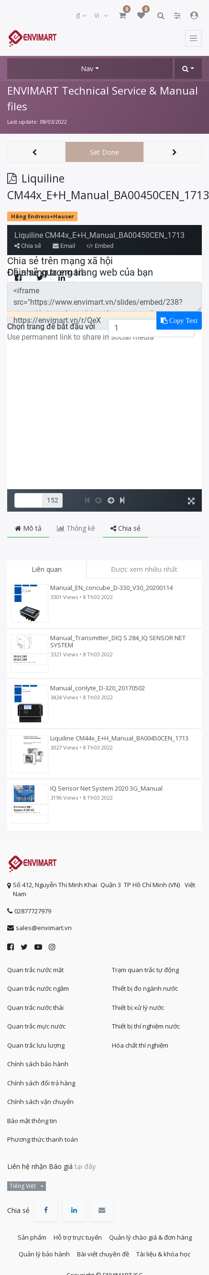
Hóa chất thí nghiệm (140, 1045)
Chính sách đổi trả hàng (41, 1083)
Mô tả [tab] (28, 528)
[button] (188, 68)
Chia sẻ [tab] (125, 528)
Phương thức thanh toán (42, 1139)
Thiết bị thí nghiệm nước (146, 1026)
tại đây (85, 1166)
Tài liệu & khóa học (163, 1254)
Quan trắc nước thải (35, 1007)
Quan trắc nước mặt (35, 969)
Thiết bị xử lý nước (138, 1007)
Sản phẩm (32, 1237)
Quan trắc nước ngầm (38, 988)
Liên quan (47, 569)
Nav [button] (87, 68)
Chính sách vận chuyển (40, 1101)
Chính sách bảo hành (37, 1064)
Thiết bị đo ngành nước (145, 988)
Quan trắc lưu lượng (36, 1045)
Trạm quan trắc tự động (145, 969)
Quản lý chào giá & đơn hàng (150, 1237)
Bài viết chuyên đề (103, 1254)
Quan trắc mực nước (36, 1026)
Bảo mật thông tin (32, 1120)
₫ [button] (78, 15)
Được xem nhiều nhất (144, 569)
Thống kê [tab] (76, 528)
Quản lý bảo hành (44, 1254)
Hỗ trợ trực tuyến (78, 1237)
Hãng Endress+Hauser (42, 216)
